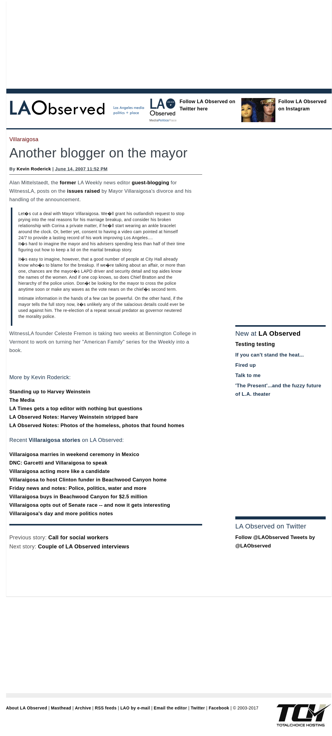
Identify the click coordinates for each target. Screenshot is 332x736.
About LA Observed (26, 708)
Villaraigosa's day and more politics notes (61, 513)
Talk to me (248, 375)
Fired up (245, 365)
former (68, 183)
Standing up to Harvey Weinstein (49, 392)
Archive (83, 708)
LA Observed (279, 333)
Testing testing (255, 344)
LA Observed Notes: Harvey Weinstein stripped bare (73, 417)
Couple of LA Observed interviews (83, 547)
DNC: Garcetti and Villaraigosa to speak (58, 463)
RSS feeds (106, 708)
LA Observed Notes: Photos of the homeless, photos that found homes (96, 425)
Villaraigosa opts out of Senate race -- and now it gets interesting (89, 505)
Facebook (219, 708)
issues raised (83, 191)
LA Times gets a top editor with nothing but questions (76, 408)
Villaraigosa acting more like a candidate (59, 471)
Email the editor (170, 708)
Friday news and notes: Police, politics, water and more (77, 488)
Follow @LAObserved (262, 537)
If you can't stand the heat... (269, 355)
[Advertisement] (94, 44)
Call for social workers (78, 538)
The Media (22, 400)
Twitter (198, 708)
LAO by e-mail (135, 708)
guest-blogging (150, 183)
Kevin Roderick (34, 168)
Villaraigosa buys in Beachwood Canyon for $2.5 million (78, 497)
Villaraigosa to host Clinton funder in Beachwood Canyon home (88, 480)
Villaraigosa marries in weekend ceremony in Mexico (74, 454)
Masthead (61, 708)
